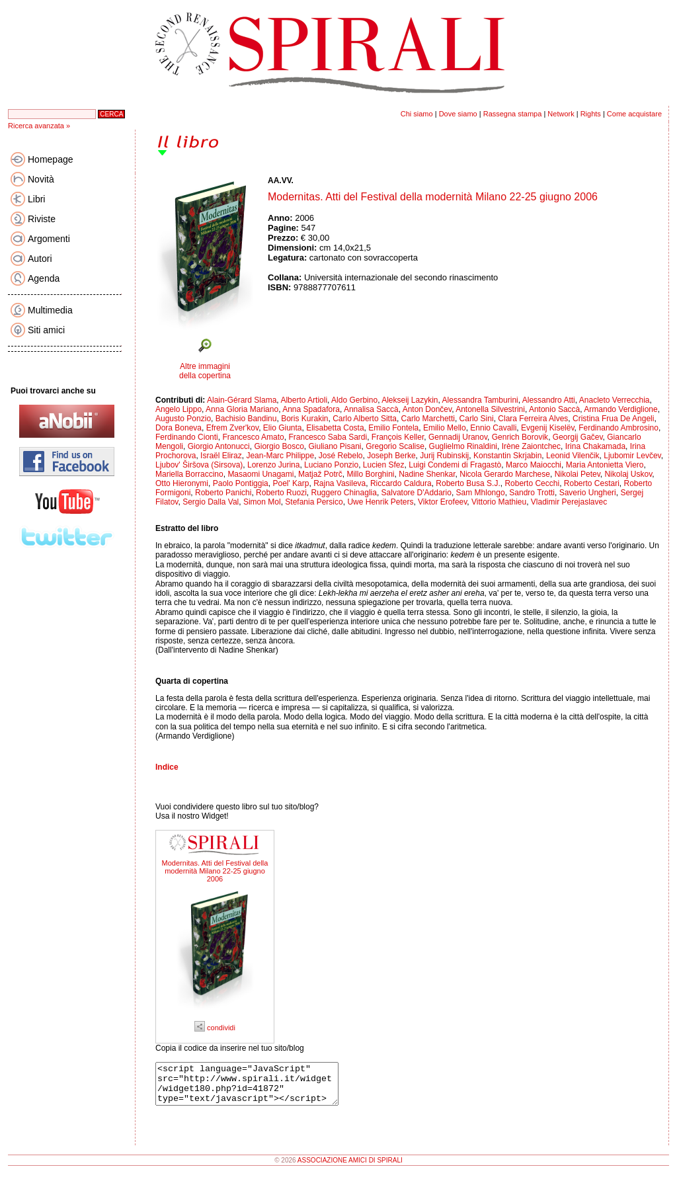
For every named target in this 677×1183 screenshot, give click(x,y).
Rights (590, 114)
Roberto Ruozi (281, 492)
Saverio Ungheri (587, 492)
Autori (40, 258)
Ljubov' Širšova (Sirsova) (199, 464)
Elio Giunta (282, 427)
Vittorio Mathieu (498, 502)
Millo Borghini (370, 474)
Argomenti (49, 238)
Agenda (44, 278)
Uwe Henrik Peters (380, 502)
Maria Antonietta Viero (605, 464)
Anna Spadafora (311, 409)
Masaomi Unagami (260, 474)
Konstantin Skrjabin (507, 455)
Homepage (50, 159)
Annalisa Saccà (371, 409)
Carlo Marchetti (428, 418)
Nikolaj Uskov (628, 474)
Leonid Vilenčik (573, 455)
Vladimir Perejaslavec (569, 502)
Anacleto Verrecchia (614, 400)
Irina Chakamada (595, 446)
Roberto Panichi (223, 492)
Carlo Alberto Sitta (365, 418)
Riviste (42, 219)
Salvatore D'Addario (416, 492)
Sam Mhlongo (480, 492)
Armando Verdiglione (620, 409)
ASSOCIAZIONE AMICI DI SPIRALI (350, 1168)
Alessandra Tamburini (480, 400)
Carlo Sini (476, 418)
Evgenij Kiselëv (547, 427)
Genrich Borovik (520, 437)
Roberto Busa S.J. (468, 483)
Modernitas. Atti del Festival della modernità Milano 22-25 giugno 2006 (215, 871)
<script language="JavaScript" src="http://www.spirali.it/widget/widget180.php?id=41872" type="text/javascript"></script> (257, 1088)
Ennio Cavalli (493, 427)
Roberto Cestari (591, 483)
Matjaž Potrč (320, 474)
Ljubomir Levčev (632, 455)
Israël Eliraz (221, 455)
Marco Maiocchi (533, 464)
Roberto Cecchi (531, 483)
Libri (36, 199)
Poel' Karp (290, 483)
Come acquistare (634, 114)
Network (560, 114)
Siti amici (46, 330)
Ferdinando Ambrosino (618, 427)
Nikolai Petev (577, 474)
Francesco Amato (253, 437)
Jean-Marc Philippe (280, 455)
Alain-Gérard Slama (241, 400)
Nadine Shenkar (427, 474)
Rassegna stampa (512, 114)
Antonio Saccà (554, 409)
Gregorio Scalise (395, 446)
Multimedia (50, 310)
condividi (214, 1028)
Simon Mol (262, 502)
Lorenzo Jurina (273, 464)
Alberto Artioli (303, 400)
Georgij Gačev (578, 437)
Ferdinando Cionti (186, 437)
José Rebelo (341, 455)
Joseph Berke (391, 455)
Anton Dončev (427, 409)
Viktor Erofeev (442, 502)
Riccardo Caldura (401, 483)
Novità (41, 179)
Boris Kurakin (304, 418)
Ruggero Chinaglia (343, 492)
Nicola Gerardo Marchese (504, 474)
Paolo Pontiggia (240, 483)
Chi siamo (417, 114)
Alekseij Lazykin (409, 400)
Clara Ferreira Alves (533, 418)
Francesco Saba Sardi (327, 437)
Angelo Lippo (178, 409)
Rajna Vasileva (339, 483)
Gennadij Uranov (457, 437)
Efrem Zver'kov (232, 427)
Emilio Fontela (393, 427)
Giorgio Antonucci (219, 446)
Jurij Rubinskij (444, 455)
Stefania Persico (313, 502)
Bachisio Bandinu (246, 418)
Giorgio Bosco (278, 446)
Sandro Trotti (532, 492)
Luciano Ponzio (331, 464)
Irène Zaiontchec (531, 446)
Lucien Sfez (384, 464)
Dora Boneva (178, 427)
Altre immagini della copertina (205, 371)
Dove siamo (458, 114)
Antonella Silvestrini (490, 409)
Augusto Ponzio (183, 418)
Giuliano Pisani (334, 446)
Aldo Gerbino (354, 400)
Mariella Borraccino (189, 474)
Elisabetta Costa (335, 427)
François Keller (398, 437)
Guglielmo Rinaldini (463, 446)
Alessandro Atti (548, 400)
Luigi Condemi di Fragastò (455, 464)
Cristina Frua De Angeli (613, 418)
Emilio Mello (444, 427)
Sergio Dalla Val (210, 502)
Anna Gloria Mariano (242, 409)
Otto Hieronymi (181, 483)
